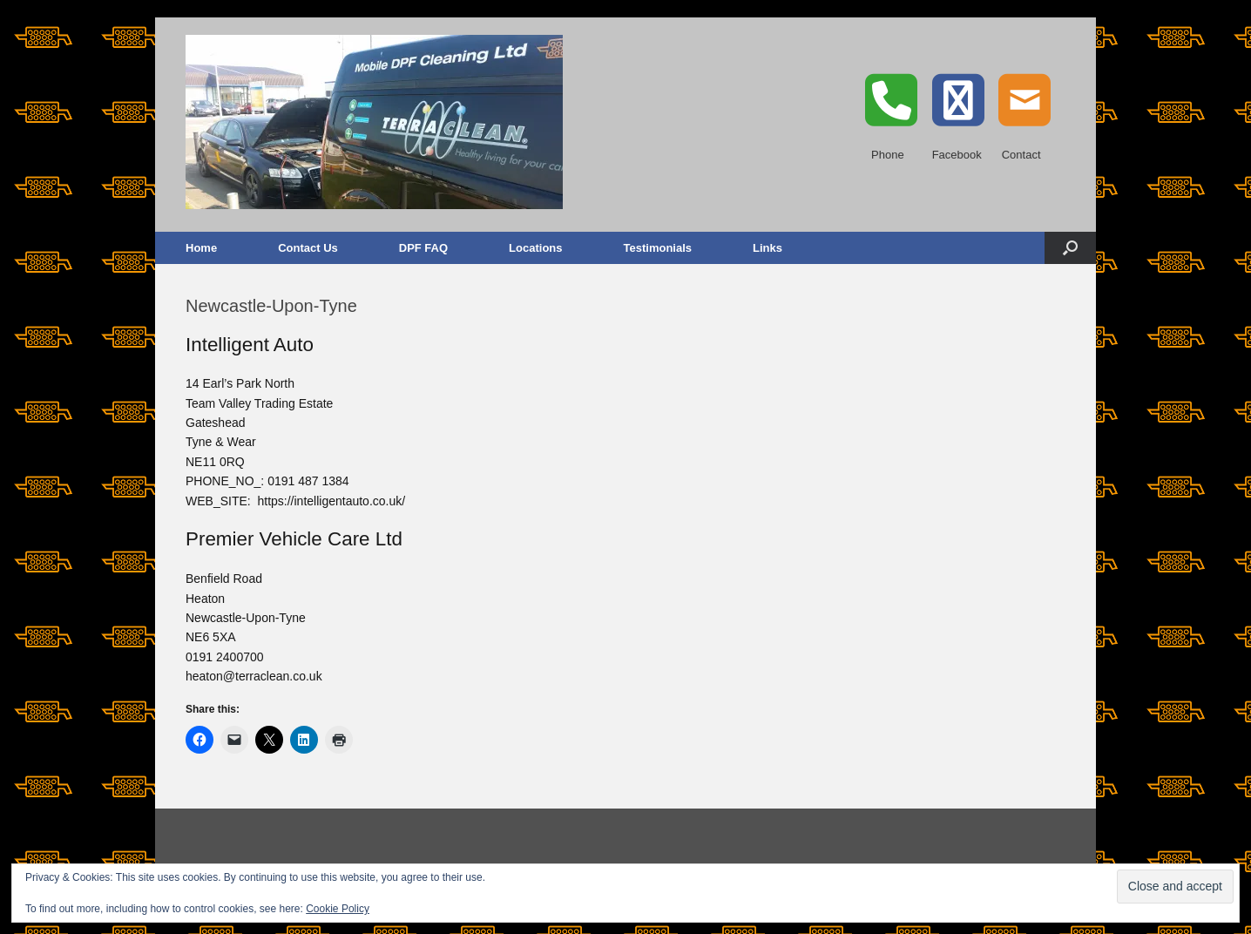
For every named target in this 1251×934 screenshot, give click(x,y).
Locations (535, 247)
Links (767, 247)
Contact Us (308, 247)
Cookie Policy (337, 909)
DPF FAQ (423, 247)
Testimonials (658, 247)
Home (201, 247)
